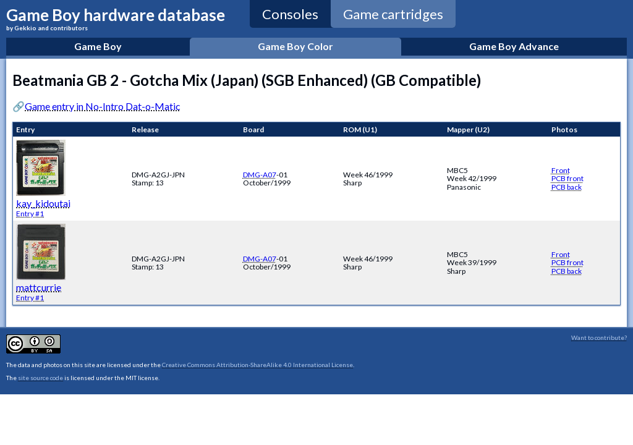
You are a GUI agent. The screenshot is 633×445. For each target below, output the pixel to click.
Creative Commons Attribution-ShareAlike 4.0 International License (257, 364)
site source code (40, 377)
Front (560, 170)
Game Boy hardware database (115, 18)
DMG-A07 (259, 174)
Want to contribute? (599, 337)
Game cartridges (393, 14)
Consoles (290, 14)
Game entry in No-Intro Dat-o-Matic (103, 106)
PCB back (566, 187)
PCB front (567, 178)
